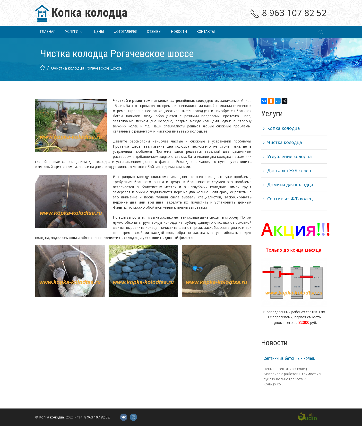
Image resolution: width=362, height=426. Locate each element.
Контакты (206, 32)
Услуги (74, 31)
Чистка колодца (281, 142)
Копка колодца (280, 128)
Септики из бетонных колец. (289, 358)
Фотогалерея (125, 32)
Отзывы (154, 32)
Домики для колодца (287, 184)
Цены (99, 32)
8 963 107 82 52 (288, 13)
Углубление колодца (286, 156)
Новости (179, 32)
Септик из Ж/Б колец (287, 199)
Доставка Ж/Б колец (286, 170)
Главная (47, 32)
